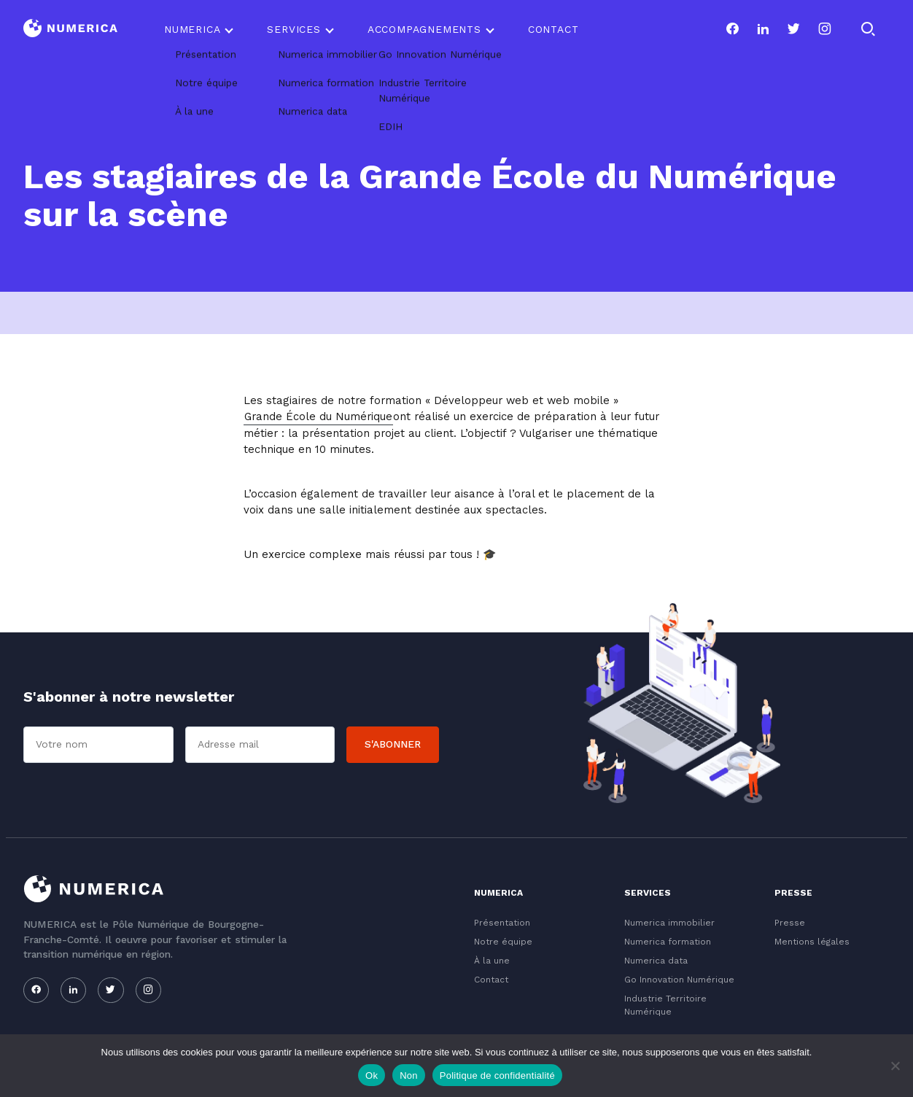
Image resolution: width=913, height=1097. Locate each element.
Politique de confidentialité (497, 1075)
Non (409, 1075)
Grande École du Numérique (318, 416)
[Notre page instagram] (824, 29)
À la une (492, 960)
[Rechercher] (868, 29)
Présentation (502, 923)
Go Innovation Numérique (679, 979)
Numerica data (656, 960)
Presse (789, 923)
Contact (553, 29)
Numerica (192, 29)
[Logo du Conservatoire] (70, 30)
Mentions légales (812, 942)
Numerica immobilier (669, 923)
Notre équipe (503, 942)
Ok (371, 1075)
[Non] (894, 1065)
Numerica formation (667, 942)
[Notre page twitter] (793, 29)
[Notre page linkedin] (762, 29)
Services (293, 29)
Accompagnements (424, 29)
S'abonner (393, 744)
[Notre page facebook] (732, 29)
